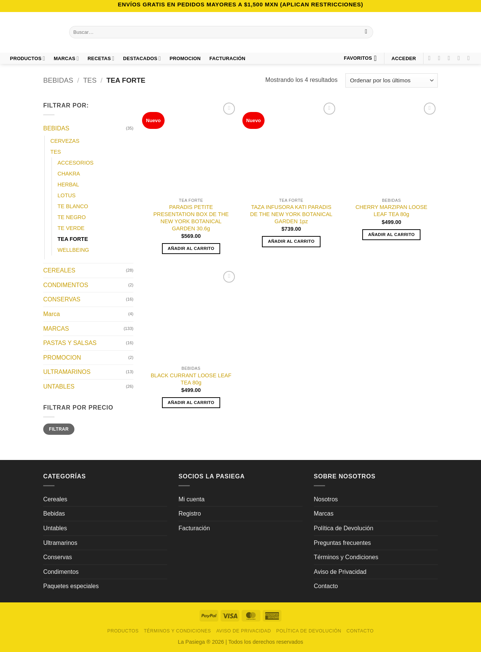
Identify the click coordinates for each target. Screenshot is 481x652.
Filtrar (58, 429)
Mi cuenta (191, 499)
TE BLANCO (72, 206)
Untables (55, 528)
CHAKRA (68, 174)
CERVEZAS (64, 141)
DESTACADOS (142, 58)
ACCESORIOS (75, 163)
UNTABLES (58, 386)
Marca (51, 314)
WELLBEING (73, 250)
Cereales (55, 499)
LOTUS (66, 195)
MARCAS (56, 328)
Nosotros (326, 499)
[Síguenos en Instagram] (441, 57)
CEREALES (59, 271)
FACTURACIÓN (227, 58)
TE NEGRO (71, 217)
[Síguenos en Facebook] (431, 57)
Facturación (194, 528)
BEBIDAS (58, 80)
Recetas (101, 58)
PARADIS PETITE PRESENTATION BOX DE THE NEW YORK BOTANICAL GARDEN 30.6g (191, 217)
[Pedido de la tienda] (391, 80)
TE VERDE (71, 228)
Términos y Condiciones (346, 557)
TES (90, 80)
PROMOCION (185, 58)
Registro (189, 513)
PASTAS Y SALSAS (70, 343)
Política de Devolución (343, 528)
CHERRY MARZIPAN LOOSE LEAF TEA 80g (391, 210)
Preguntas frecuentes (342, 543)
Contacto (326, 586)
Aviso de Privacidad (340, 572)
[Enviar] (366, 32)
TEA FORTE (72, 239)
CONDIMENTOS (65, 285)
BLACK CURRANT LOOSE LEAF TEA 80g (191, 379)
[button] (403, 58)
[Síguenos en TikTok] (451, 57)
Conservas (57, 557)
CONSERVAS (61, 300)
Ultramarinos (60, 543)
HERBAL (68, 185)
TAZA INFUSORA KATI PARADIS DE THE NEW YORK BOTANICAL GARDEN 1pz (291, 214)
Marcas (66, 58)
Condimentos (61, 572)
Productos (27, 58)
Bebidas (54, 513)
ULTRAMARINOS (67, 372)
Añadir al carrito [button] (191, 248)
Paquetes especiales (71, 586)
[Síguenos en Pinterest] (461, 57)
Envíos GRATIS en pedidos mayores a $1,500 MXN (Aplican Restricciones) (240, 4)
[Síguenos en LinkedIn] (470, 57)
